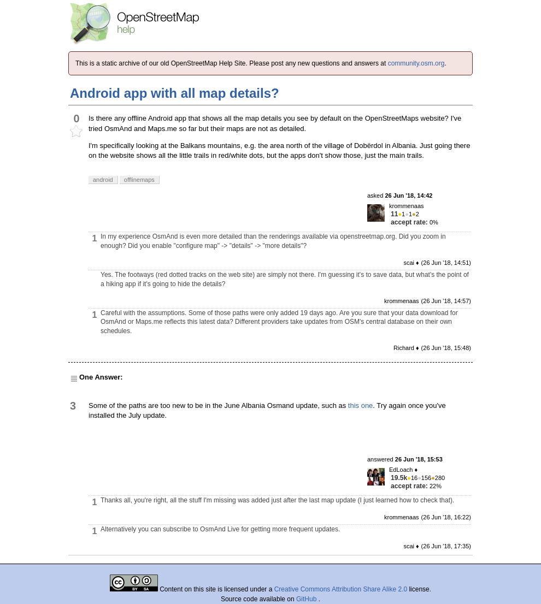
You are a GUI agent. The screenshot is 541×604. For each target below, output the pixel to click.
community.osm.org (416, 63)
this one (360, 405)
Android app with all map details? (174, 93)
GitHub (307, 599)
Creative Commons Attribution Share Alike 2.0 (340, 589)
